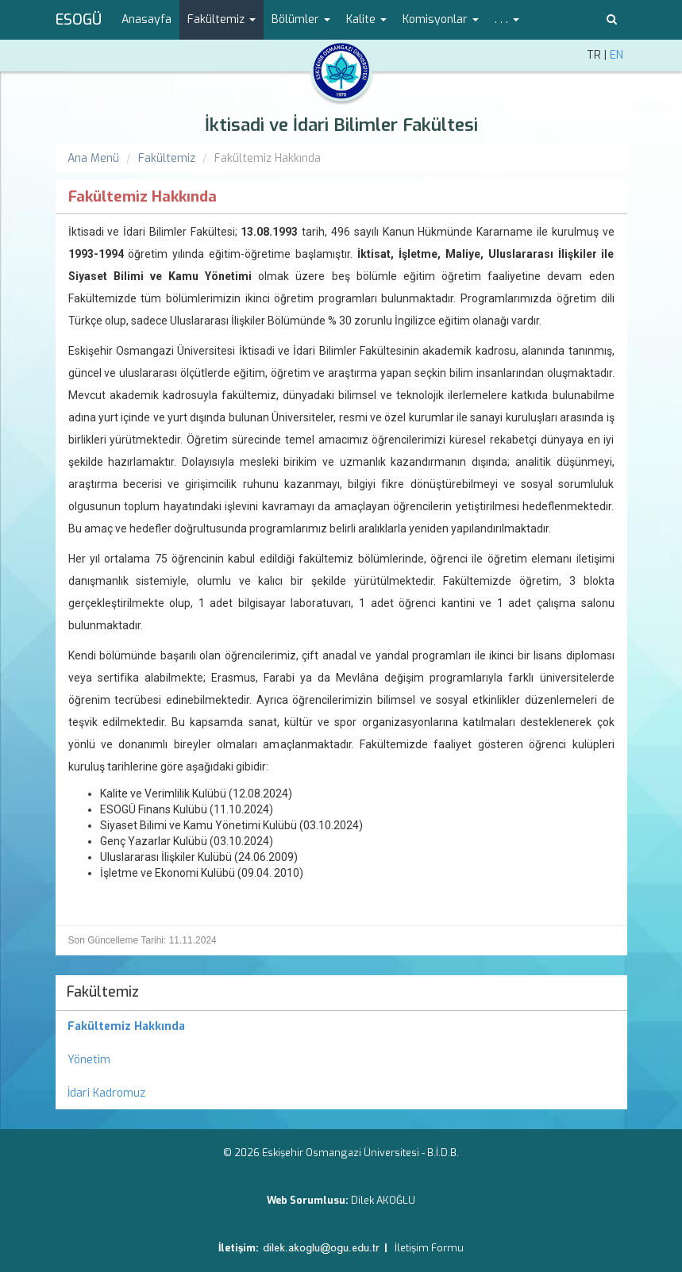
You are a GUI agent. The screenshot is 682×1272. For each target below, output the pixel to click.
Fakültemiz (166, 158)
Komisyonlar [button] (441, 19)
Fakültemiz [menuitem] (103, 991)
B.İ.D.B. (443, 1152)
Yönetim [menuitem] (88, 1059)
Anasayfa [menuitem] (146, 19)
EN (616, 55)
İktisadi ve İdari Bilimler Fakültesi (341, 124)
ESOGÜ (79, 19)
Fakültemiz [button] (221, 19)
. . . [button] (507, 19)
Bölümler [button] (301, 19)
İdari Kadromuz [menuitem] (106, 1093)
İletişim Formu (429, 1248)
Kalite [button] (366, 19)
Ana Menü (93, 158)
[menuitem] (341, 1027)
